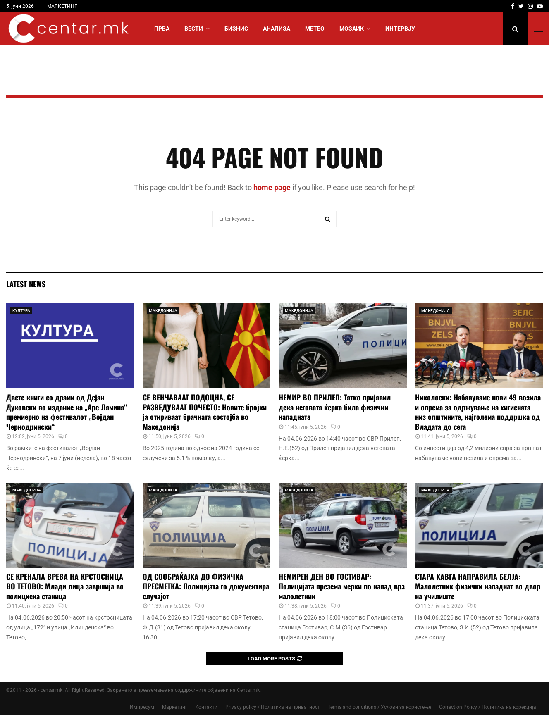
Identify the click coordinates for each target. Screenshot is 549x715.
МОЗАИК (351, 28)
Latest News (25, 284)
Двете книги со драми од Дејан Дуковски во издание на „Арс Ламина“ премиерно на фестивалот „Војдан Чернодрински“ (66, 411)
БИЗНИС (236, 28)
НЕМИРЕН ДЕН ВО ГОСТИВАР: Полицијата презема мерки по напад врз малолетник (342, 586)
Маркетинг (174, 707)
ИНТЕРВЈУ (400, 28)
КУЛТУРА (21, 310)
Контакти (206, 707)
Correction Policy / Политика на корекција (487, 707)
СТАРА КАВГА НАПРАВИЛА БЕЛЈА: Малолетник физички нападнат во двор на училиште (477, 586)
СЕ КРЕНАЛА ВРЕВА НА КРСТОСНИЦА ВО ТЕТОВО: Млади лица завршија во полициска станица (65, 586)
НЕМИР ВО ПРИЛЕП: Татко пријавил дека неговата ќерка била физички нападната (335, 407)
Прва (161, 28)
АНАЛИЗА (276, 28)
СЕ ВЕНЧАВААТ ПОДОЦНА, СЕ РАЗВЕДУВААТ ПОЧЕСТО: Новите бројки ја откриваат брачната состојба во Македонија (205, 411)
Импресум (142, 707)
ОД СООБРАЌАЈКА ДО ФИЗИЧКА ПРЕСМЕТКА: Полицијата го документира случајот (206, 586)
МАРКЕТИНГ (62, 6)
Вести (193, 28)
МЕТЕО (315, 28)
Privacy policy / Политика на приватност (272, 707)
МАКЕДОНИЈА (163, 310)
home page (272, 187)
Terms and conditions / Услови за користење (379, 707)
